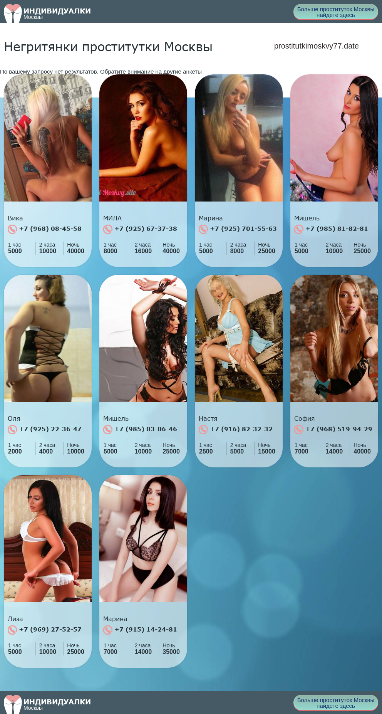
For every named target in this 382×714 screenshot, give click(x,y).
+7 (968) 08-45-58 (45, 229)
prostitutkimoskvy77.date (316, 46)
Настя (208, 418)
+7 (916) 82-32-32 (236, 429)
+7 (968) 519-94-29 (333, 429)
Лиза (15, 619)
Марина (211, 218)
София (304, 418)
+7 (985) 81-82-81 (331, 229)
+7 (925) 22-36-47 (45, 429)
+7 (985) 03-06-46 (140, 429)
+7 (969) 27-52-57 (45, 630)
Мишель (307, 218)
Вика (15, 218)
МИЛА (112, 218)
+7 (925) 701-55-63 (238, 229)
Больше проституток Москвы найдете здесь (336, 12)
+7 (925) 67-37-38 (140, 229)
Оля (14, 418)
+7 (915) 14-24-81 (140, 630)
